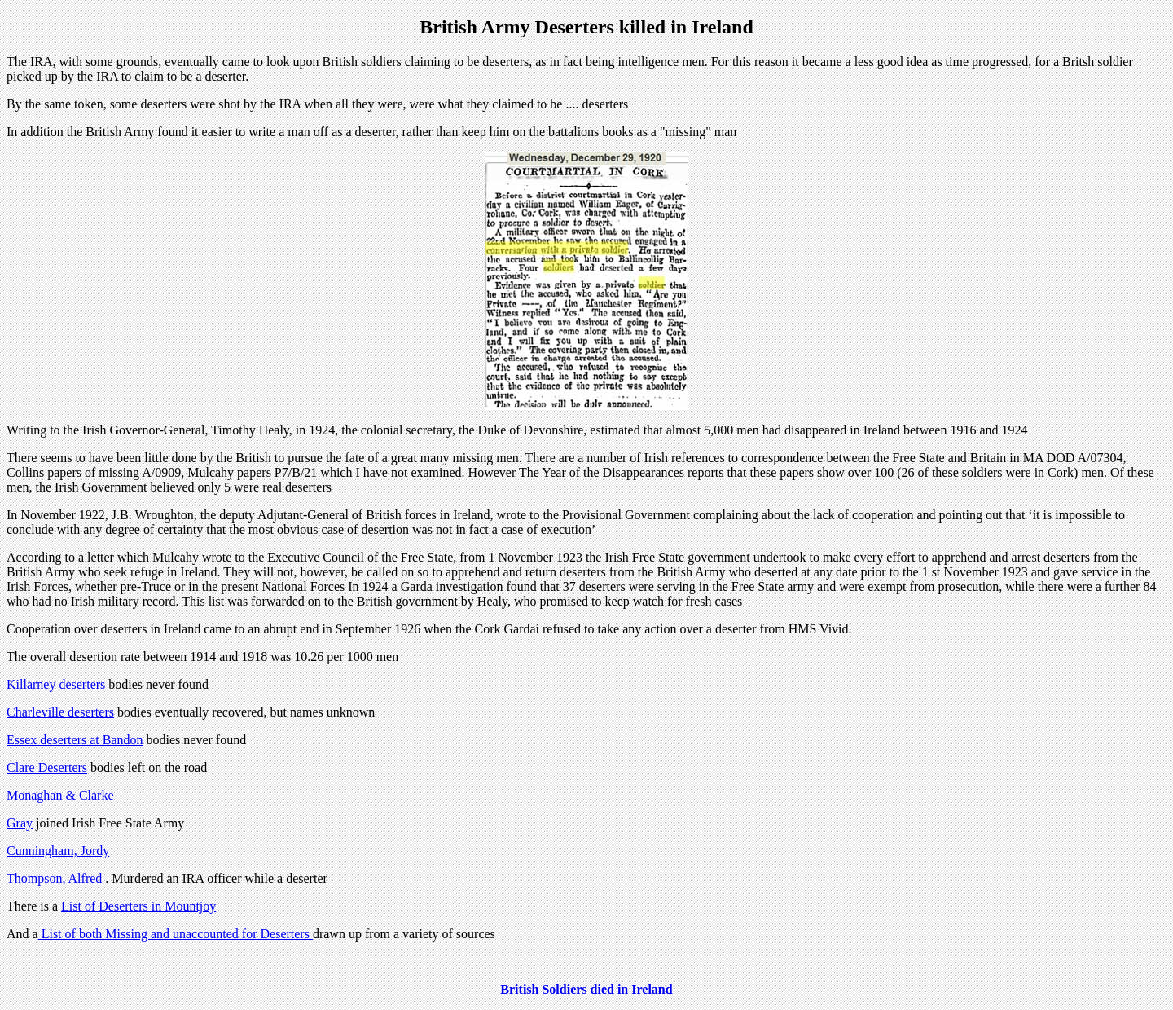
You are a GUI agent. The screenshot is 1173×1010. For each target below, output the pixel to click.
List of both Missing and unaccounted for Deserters (175, 934)
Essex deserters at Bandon (75, 740)
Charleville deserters (60, 712)
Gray (20, 823)
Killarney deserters (56, 684)
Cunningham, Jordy (58, 851)
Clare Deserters (47, 767)
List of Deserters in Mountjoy (138, 906)
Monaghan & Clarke (60, 795)
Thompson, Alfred (54, 878)
